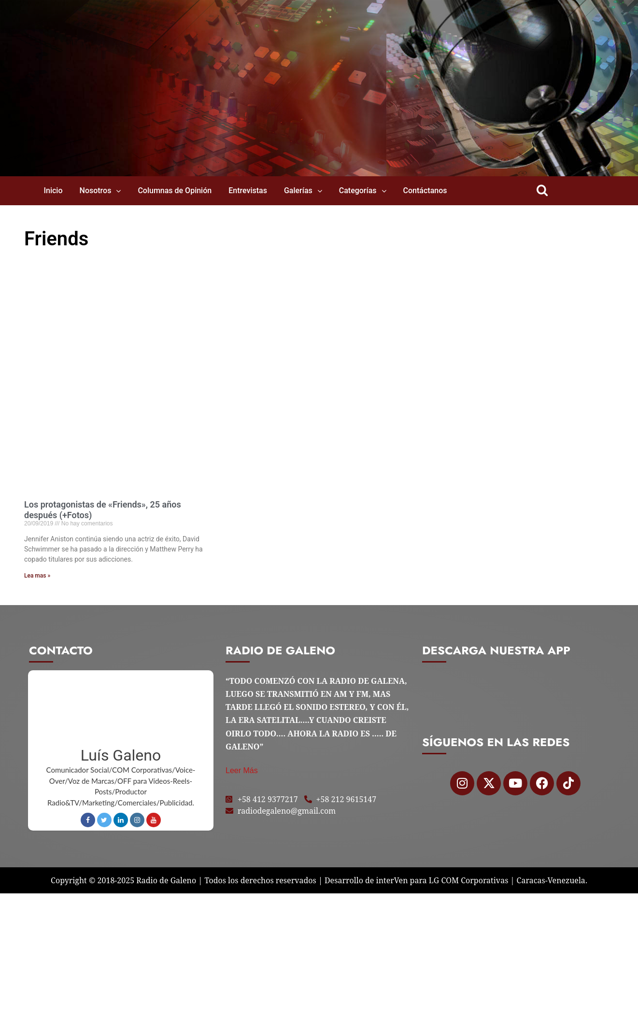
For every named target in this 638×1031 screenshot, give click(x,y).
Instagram (137, 820)
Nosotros (96, 190)
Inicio (53, 190)
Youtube (153, 820)
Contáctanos (425, 190)
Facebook (88, 820)
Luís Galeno (121, 755)
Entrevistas (247, 190)
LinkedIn (121, 820)
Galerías (298, 190)
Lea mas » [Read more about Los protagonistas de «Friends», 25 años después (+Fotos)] (37, 575)
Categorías (358, 190)
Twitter (104, 820)
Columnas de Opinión (175, 190)
